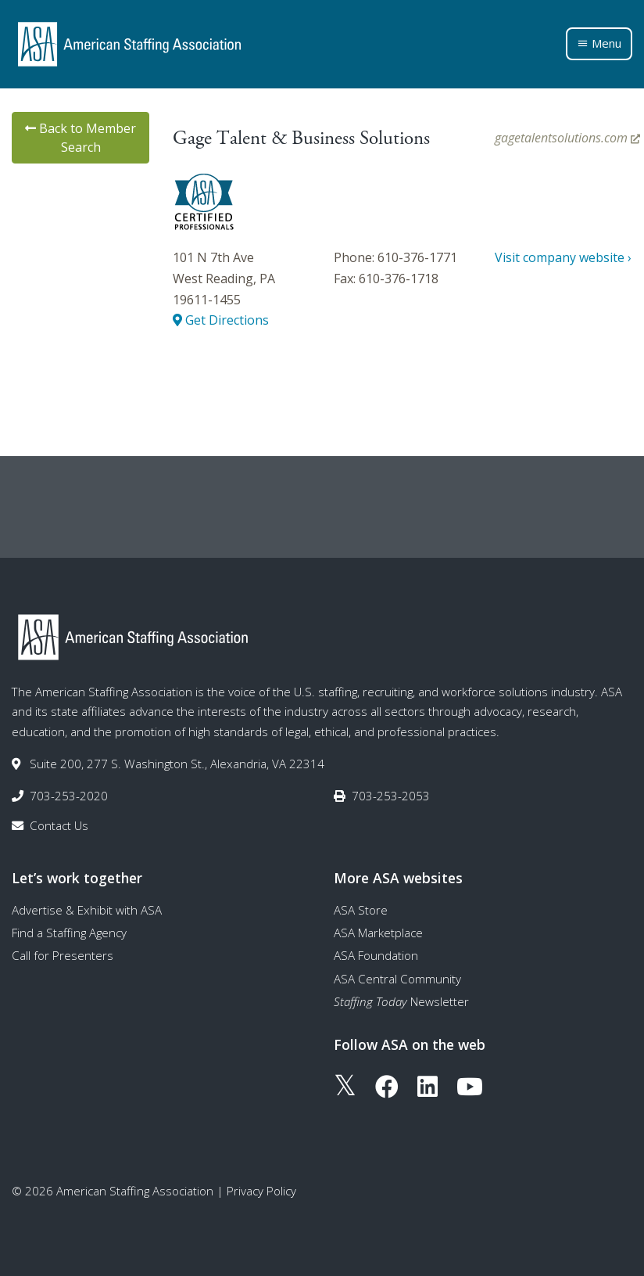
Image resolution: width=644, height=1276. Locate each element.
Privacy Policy (261, 1191)
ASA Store (361, 910)
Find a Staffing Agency (69, 932)
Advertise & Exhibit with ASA (87, 910)
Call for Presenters (62, 955)
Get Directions (221, 320)
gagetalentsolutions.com (567, 137)
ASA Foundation (376, 955)
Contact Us (59, 825)
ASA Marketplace (378, 932)
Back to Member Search (80, 138)
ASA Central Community (397, 979)
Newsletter (401, 1001)
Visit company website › (563, 257)
